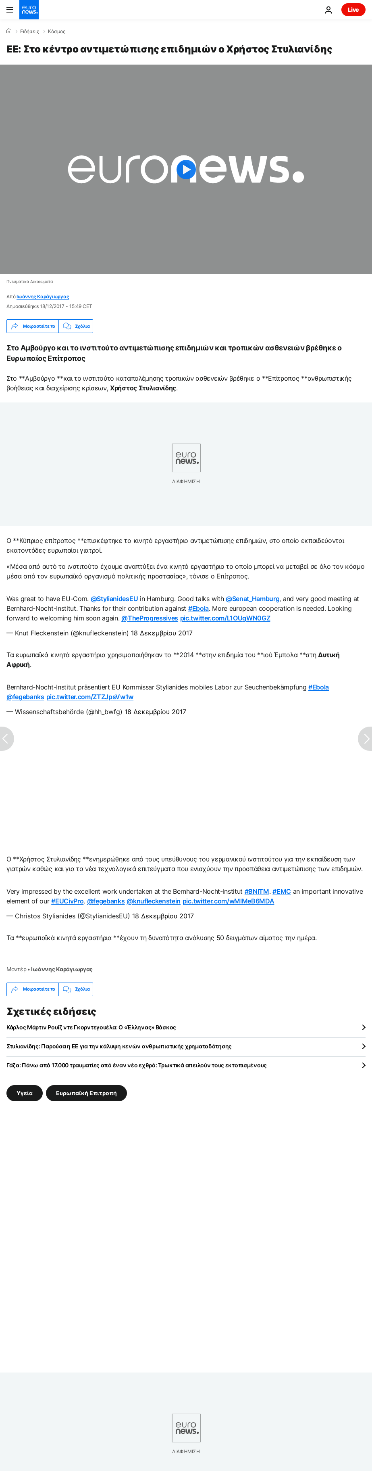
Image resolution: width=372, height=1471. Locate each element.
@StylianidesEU (114, 599)
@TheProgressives (149, 618)
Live (353, 9)
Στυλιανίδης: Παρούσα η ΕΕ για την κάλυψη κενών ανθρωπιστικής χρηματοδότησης (119, 1046)
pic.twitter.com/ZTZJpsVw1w (90, 697)
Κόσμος (56, 31)
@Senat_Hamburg (253, 599)
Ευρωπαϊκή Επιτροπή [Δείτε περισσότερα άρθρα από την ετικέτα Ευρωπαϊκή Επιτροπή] (86, 1092)
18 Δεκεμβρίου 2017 (162, 633)
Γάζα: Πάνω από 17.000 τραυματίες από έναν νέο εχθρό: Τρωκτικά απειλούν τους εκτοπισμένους (136, 1065)
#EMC (281, 891)
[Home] (8, 31)
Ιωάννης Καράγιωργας (43, 296)
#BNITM (257, 891)
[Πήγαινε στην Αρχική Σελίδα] (29, 9)
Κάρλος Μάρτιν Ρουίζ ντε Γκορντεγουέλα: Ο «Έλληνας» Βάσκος (91, 1027)
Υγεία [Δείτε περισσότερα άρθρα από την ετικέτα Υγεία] (25, 1092)
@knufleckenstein (154, 901)
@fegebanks (25, 697)
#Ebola (198, 608)
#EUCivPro (67, 901)
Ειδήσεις (29, 31)
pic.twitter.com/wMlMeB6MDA (228, 901)
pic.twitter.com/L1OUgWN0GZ (225, 618)
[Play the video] (186, 169)
